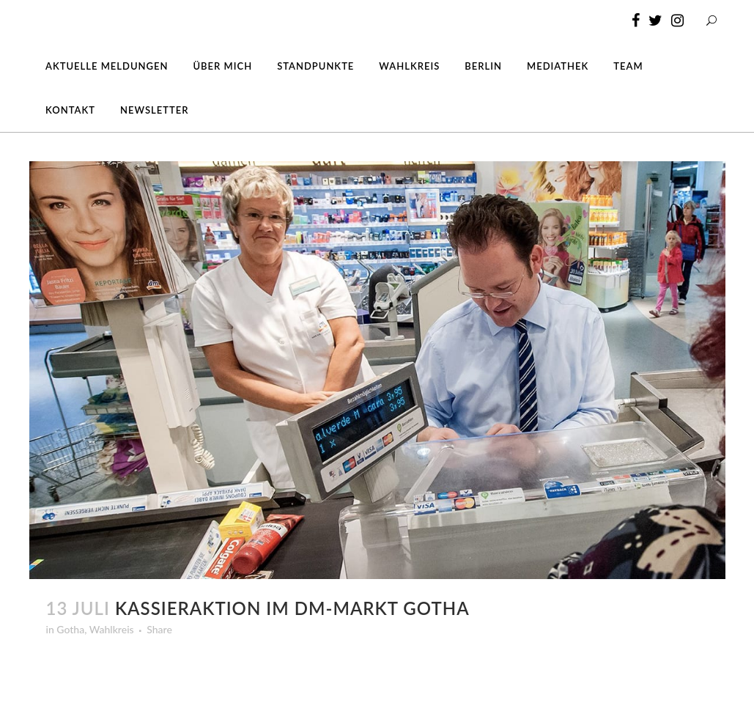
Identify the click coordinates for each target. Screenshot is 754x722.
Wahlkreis (111, 629)
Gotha (70, 629)
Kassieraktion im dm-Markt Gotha (292, 608)
